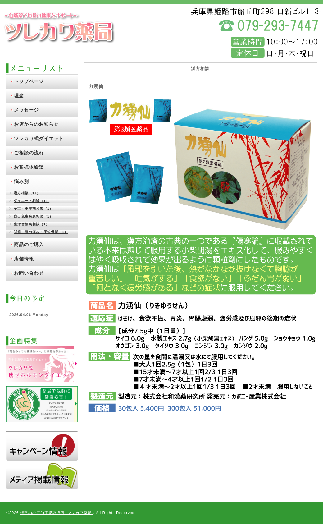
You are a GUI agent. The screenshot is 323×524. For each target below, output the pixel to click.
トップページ (29, 81)
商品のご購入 (29, 244)
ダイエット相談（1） (31, 201)
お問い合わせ (29, 273)
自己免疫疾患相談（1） (33, 216)
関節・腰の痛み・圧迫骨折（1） (41, 232)
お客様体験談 (29, 167)
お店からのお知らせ (36, 124)
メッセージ (26, 110)
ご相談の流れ (29, 152)
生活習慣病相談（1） (31, 224)
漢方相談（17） (27, 193)
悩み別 (21, 181)
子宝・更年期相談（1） (33, 208)
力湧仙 (96, 86)
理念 (19, 95)
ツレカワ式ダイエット (39, 138)
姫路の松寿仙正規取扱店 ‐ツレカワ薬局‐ (56, 513)
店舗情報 (24, 258)
